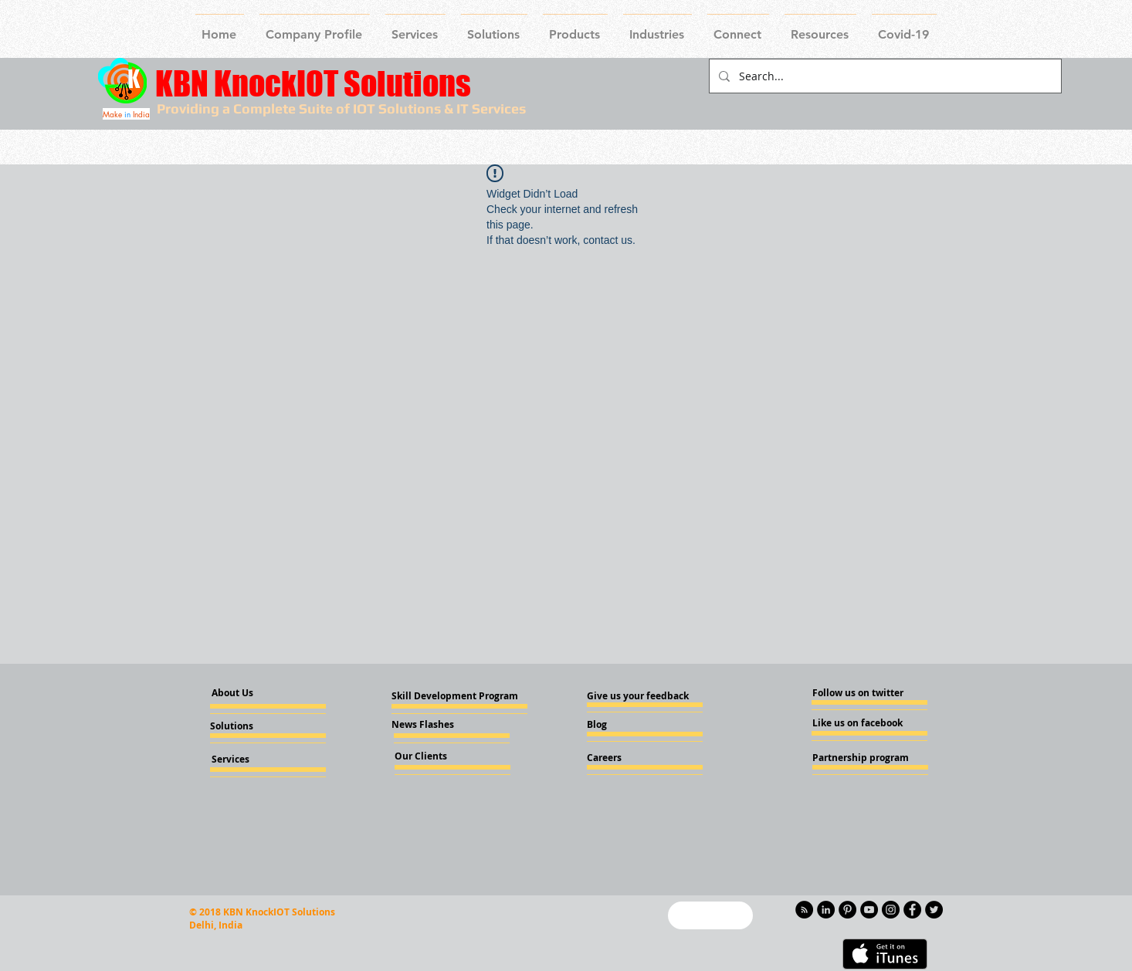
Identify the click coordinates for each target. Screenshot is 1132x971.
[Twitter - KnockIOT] (934, 910)
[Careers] (628, 758)
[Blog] (628, 724)
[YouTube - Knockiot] (869, 910)
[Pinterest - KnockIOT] (847, 910)
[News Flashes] (435, 724)
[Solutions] (251, 726)
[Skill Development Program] (454, 696)
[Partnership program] (860, 758)
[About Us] (246, 693)
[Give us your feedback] (642, 696)
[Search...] (884, 76)
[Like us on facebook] (858, 723)
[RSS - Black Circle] (804, 910)
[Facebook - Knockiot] (912, 910)
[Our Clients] (436, 756)
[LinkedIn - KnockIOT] (826, 910)
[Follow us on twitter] (858, 693)
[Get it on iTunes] (884, 954)
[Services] (256, 759)
